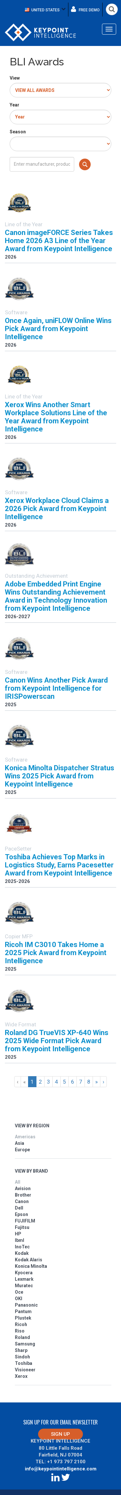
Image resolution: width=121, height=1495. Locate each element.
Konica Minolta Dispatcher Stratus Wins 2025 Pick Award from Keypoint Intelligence (59, 776)
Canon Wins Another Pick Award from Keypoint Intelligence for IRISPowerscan (56, 688)
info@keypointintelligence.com (60, 1469)
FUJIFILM (25, 1220)
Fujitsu (22, 1227)
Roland (22, 1337)
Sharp (21, 1350)
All (17, 1182)
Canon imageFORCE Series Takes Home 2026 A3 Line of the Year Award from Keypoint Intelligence (59, 241)
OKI (18, 1298)
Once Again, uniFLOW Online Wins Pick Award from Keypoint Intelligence (58, 329)
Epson (21, 1214)
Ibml (19, 1240)
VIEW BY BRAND (31, 1171)
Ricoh (21, 1324)
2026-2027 (17, 616)
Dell (19, 1208)
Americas (25, 1136)
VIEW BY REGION (32, 1125)
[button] (45, 10)
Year (14, 104)
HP (18, 1233)
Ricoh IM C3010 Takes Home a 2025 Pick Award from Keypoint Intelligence (55, 953)
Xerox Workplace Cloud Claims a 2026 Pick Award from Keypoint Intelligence (57, 508)
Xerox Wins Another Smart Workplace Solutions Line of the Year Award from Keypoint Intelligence (56, 417)
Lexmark (24, 1279)
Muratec (24, 1285)
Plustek (23, 1318)
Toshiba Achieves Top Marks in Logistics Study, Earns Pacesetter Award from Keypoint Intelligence (59, 865)
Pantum (23, 1311)
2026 (10, 257)
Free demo (85, 9)
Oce (19, 1292)
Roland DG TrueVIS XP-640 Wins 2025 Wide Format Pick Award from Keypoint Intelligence (56, 1041)
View (15, 78)
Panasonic (26, 1305)
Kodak (22, 1253)
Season (18, 131)
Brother (23, 1195)
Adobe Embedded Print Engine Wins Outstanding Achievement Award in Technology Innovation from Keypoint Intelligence (56, 596)
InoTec (22, 1246)
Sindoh (22, 1356)
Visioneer (25, 1369)
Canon (22, 1201)
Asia (19, 1143)
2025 (10, 705)
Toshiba (23, 1363)
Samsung (25, 1343)
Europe (22, 1149)
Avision (23, 1188)
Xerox (21, 1376)
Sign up (60, 1434)
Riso (20, 1330)
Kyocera (24, 1272)
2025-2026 (17, 881)
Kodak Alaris (28, 1259)
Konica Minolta (31, 1266)
